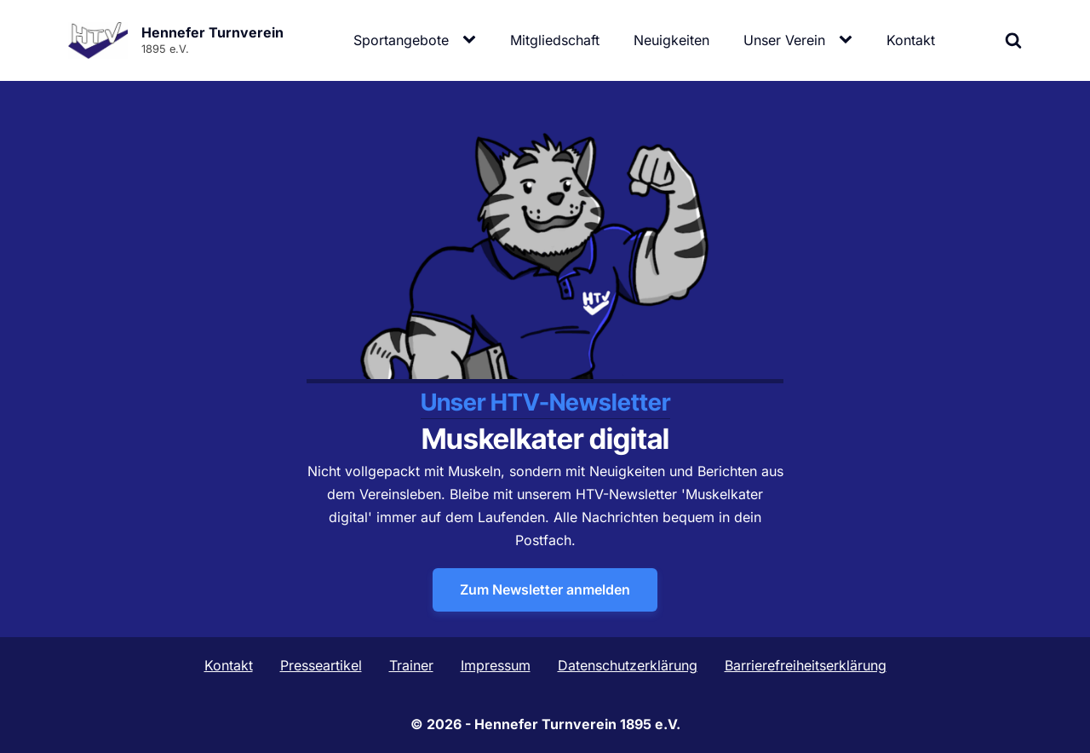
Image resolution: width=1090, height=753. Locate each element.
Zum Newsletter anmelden (545, 589)
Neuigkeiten (671, 40)
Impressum (496, 665)
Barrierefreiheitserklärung (805, 665)
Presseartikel (321, 665)
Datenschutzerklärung (627, 665)
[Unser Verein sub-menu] (849, 40)
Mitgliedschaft (555, 40)
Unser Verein (784, 40)
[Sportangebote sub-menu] (472, 40)
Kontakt (910, 40)
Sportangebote (401, 40)
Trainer (411, 665)
